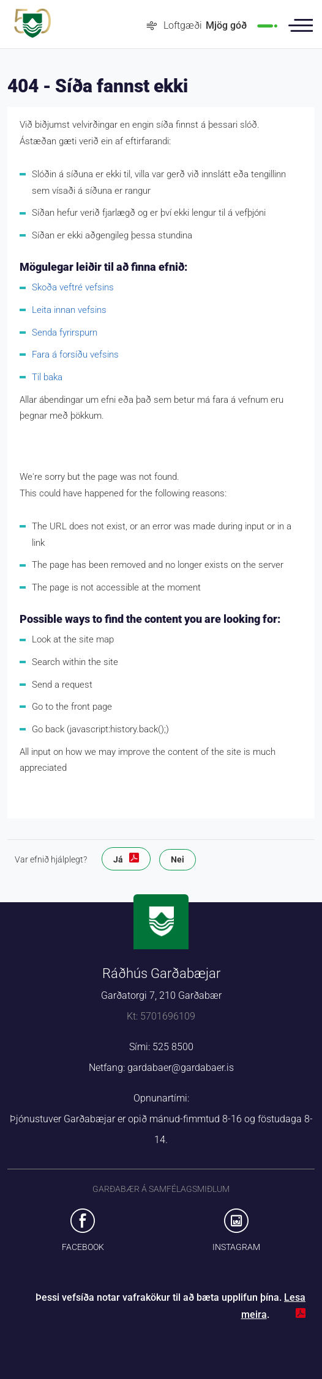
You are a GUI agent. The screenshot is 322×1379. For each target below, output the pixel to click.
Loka (287, 1314)
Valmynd (300, 25)
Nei (177, 859)
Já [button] (118, 859)
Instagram (236, 1247)
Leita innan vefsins (69, 309)
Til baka (47, 377)
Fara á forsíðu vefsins (75, 354)
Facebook (83, 1247)
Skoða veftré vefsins (73, 287)
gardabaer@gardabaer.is (180, 1067)
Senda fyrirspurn (64, 332)
